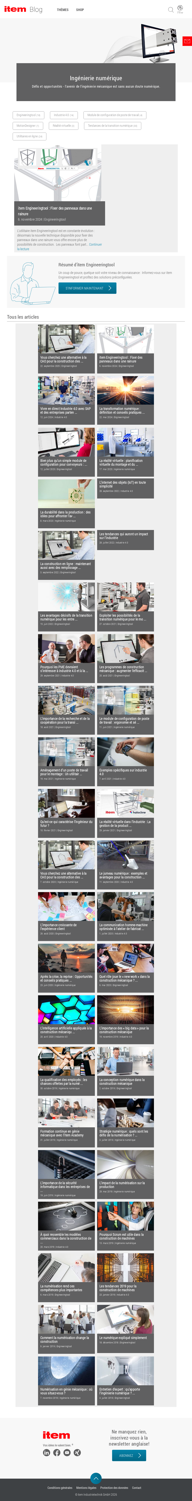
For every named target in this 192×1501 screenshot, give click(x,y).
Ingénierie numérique (124, 469)
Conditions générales (60, 1488)
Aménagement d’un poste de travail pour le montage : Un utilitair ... (64, 772)
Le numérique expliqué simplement (123, 1338)
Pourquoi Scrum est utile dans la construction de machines (121, 1236)
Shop (80, 9)
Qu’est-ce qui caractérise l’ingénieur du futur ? (66, 824)
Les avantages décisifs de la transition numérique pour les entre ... (66, 617)
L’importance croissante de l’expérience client (58, 927)
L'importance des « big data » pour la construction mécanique (124, 1030)
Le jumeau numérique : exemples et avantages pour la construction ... (123, 875)
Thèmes (63, 9)
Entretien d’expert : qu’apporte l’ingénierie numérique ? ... (119, 1391)
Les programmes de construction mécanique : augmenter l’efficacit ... (123, 669)
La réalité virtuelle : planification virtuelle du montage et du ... (121, 462)
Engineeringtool (55, 219)
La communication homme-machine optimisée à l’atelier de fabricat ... (123, 927)
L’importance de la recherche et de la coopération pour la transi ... (65, 720)
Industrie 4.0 (61, 417)
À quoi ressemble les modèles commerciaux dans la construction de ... (65, 1238)
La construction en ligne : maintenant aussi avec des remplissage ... (65, 566)
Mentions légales (86, 1488)
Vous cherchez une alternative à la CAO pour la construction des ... (63, 359)
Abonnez (126, 1455)
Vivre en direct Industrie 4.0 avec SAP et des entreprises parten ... (65, 411)
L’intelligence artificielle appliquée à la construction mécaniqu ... (66, 1030)
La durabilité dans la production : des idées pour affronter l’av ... (65, 514)
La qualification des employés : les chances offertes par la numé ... (63, 1082)
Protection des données (114, 1488)
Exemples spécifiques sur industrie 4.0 (123, 772)
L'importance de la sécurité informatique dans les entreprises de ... (65, 1187)
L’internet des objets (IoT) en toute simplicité (122, 484)
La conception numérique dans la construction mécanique (121, 1082)
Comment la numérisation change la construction (64, 1340)
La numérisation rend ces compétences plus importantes (61, 1288)
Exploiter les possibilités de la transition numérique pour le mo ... (122, 617)
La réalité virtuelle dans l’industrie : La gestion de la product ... (125, 824)
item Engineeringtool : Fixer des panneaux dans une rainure (120, 359)
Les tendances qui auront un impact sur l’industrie (123, 536)
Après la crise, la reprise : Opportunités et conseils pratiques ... (66, 978)
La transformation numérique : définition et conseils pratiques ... (122, 411)
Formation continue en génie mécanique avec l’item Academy (62, 1133)
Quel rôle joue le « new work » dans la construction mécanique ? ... (124, 978)
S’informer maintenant (85, 288)
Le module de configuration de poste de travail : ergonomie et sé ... (124, 720)
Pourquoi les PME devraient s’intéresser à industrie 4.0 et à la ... (64, 669)
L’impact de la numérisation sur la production (122, 1185)
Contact (136, 1488)
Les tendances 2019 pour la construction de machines (118, 1288)
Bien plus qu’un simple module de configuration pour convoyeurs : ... (63, 462)
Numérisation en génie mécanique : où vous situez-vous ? (66, 1391)
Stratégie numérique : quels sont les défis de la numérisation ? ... (123, 1133)
